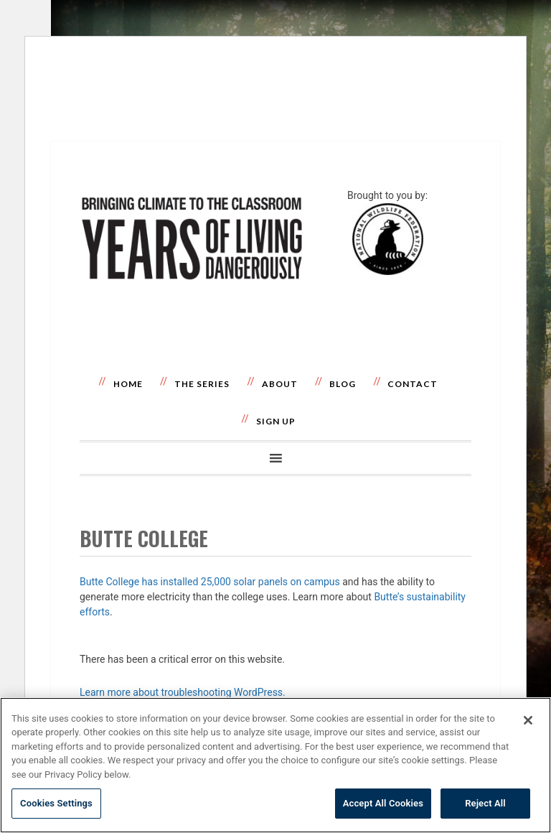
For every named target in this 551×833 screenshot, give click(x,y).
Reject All (485, 803)
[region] (275, 765)
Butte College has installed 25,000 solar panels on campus (210, 581)
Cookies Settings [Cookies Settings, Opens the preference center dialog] (56, 803)
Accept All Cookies (383, 803)
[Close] (528, 720)
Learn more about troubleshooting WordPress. (183, 692)
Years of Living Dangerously (191, 196)
